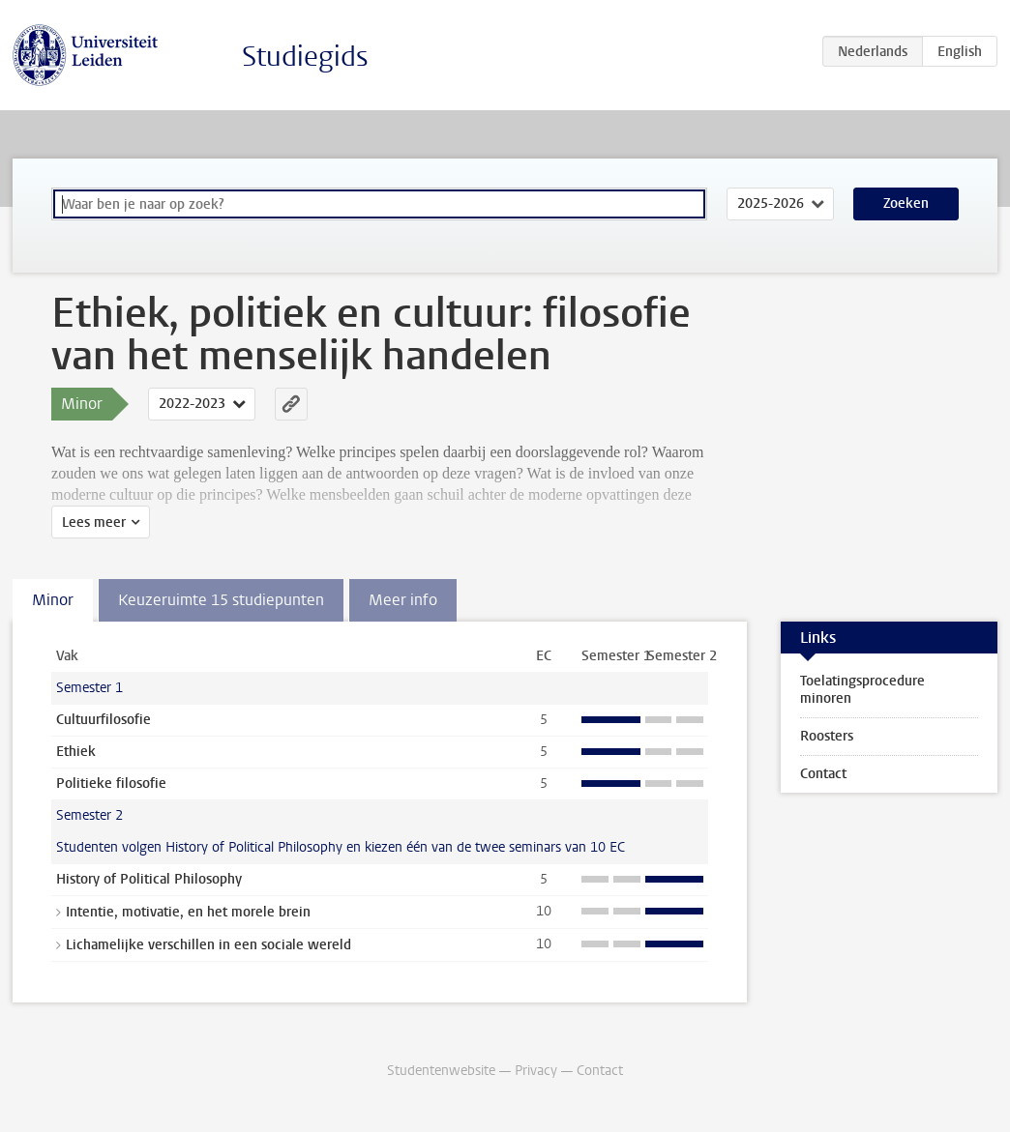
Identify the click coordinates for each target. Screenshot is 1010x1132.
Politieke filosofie (111, 783)
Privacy (536, 1070)
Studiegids (305, 56)
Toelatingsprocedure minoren (862, 690)
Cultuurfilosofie (103, 720)
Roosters (826, 736)
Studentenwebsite (441, 1070)
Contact (823, 774)
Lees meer (94, 522)
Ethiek (76, 751)
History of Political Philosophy (149, 879)
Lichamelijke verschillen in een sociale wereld (208, 945)
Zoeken (906, 203)
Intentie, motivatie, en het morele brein (188, 912)
